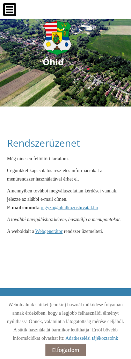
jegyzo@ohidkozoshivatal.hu (69, 207)
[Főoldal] (57, 38)
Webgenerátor (49, 231)
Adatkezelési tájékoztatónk (91, 338)
